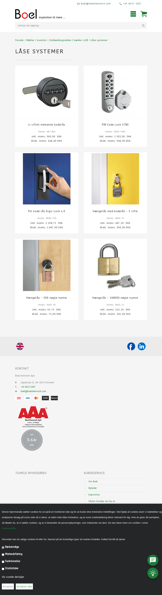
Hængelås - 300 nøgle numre (46, 297)
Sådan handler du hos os (101, 501)
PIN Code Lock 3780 (115, 124)
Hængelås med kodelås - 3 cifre (115, 211)
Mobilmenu (133, 14)
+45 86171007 (28, 387)
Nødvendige (12, 547)
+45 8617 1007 (131, 3)
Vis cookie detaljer (13, 577)
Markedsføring (13, 554)
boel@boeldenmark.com (33, 391)
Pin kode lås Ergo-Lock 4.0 (46, 211)
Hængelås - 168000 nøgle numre (115, 297)
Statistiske (11, 568)
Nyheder (92, 488)
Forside (19, 40)
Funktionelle (12, 561)
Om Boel (93, 481)
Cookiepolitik (8, 528)
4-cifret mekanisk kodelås (46, 124)
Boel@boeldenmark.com (95, 3)
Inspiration (94, 494)
